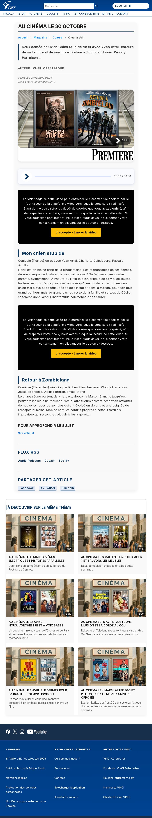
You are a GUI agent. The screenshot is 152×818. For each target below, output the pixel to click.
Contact (59, 778)
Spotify (64, 460)
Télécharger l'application (69, 787)
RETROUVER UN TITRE (86, 13)
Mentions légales (16, 778)
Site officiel (26, 433)
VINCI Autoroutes (114, 758)
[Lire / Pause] (115, 140)
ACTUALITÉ (35, 13)
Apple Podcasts (29, 460)
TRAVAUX (8, 13)
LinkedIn (68, 488)
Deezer (50, 460)
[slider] (73, 176)
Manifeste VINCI (113, 787)
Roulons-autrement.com (118, 778)
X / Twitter (47, 488)
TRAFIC (65, 13)
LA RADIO (108, 13)
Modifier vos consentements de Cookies (26, 803)
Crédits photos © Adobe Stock (25, 768)
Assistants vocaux (66, 797)
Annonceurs (62, 768)
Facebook (27, 488)
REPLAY (21, 13)
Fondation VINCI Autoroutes (121, 768)
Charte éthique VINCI (116, 797)
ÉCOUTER (123, 6)
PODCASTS (52, 13)
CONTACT (122, 13)
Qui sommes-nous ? (67, 758)
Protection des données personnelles (21, 790)
